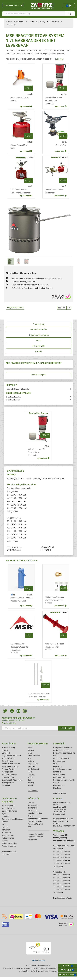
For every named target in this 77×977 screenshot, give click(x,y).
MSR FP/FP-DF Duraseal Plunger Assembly (56, 647)
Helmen (5, 827)
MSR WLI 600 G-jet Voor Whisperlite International (56, 600)
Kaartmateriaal (59, 777)
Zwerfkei (31, 774)
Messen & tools (8, 835)
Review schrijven (38, 374)
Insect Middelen (8, 777)
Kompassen (6, 833)
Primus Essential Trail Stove (19, 146)
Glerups (31, 750)
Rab (29, 780)
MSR (29, 758)
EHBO (55, 764)
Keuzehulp (59, 743)
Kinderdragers (58, 785)
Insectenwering (59, 774)
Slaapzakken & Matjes (10, 766)
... (25, 21)
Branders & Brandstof (61, 758)
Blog (29, 827)
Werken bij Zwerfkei (35, 824)
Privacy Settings (38, 960)
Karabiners (6, 830)
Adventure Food (34, 756)
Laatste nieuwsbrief (35, 834)
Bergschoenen (7, 761)
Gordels (5, 822)
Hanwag (31, 783)
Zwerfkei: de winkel (35, 821)
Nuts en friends (8, 838)
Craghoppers (33, 764)
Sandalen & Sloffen (9, 774)
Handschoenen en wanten (63, 769)
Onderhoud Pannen (13, 400)
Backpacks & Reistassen (63, 747)
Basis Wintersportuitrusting (64, 753)
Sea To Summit (33, 769)
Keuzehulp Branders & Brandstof (17, 389)
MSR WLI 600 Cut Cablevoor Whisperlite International (21, 648)
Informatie (33, 798)
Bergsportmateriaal (9, 811)
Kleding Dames (8, 783)
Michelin (31, 785)
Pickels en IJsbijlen (9, 843)
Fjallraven (31, 766)
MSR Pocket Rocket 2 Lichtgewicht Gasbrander (21, 191)
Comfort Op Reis (8, 769)
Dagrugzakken (59, 761)
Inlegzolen (57, 772)
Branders (5, 816)
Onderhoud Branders (13, 397)
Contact (31, 802)
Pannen (5, 841)
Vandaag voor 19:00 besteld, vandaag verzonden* (63, 837)
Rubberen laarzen (9, 846)
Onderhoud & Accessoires (12, 780)
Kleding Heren (7, 772)
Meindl (30, 747)
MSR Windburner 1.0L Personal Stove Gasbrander (53, 100)
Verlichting (6, 785)
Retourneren (32, 808)
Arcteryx (31, 761)
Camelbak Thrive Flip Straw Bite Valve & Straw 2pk (38, 695)
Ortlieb (30, 777)
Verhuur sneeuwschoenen (38, 819)
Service (30, 816)
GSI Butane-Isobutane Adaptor (19, 99)
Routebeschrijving (35, 813)
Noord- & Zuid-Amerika (11, 764)
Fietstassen (57, 766)
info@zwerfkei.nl (47, 547)
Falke (30, 772)
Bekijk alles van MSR (15, 308)
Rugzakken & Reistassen (11, 756)
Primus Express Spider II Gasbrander (54, 191)
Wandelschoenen (8, 758)
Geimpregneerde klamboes (12, 819)
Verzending (32, 811)
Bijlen (55, 756)
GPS (3, 824)
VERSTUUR (67, 728)
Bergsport (6, 753)
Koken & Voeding (8, 747)
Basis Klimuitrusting (61, 750)
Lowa (30, 753)
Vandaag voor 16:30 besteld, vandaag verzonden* (37, 278)
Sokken (5, 750)
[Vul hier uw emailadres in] (30, 728)
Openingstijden (33, 805)
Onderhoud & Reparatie (9, 800)
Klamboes (57, 788)
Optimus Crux (61, 145)
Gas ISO (59, 59)
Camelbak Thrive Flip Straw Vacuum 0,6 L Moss (21, 599)
